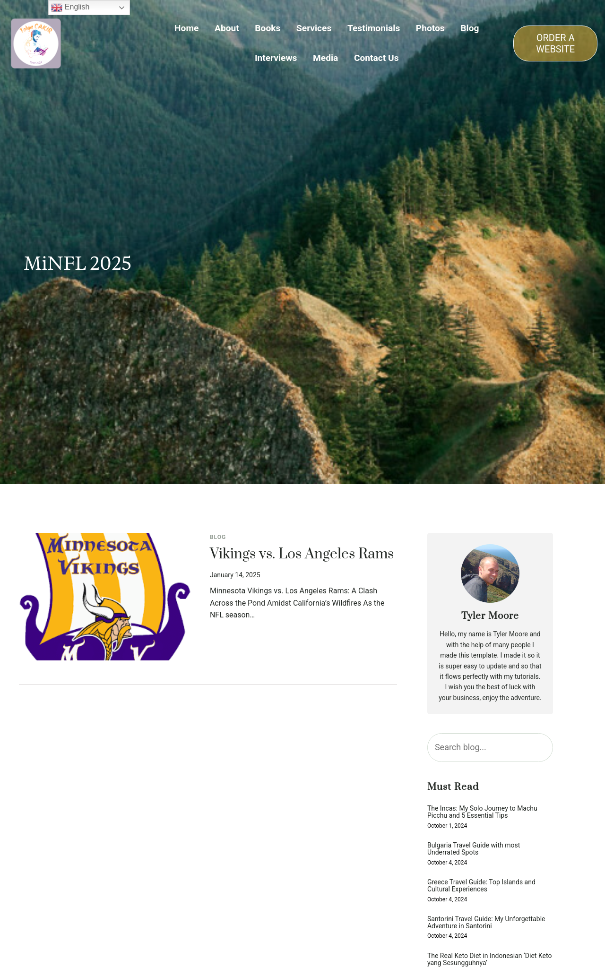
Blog (218, 537)
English (70, 7)
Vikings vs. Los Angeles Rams (302, 555)
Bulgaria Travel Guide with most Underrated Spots (473, 849)
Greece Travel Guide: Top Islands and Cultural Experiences (481, 886)
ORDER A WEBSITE (555, 43)
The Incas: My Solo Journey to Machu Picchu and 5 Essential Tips (482, 812)
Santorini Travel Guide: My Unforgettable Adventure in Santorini (486, 923)
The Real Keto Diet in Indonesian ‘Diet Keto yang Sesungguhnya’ (489, 959)
